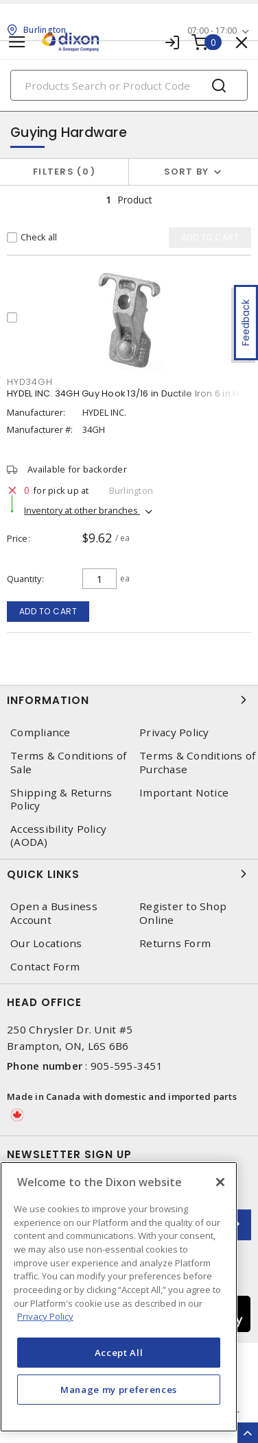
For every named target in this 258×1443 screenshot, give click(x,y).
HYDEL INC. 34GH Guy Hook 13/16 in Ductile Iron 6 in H (123, 393)
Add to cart (48, 611)
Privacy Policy (174, 732)
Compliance (40, 732)
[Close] (220, 1182)
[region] (118, 1297)
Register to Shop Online (182, 913)
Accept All (119, 1352)
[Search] (129, 85)
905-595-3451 (127, 1065)
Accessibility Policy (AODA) (58, 836)
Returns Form (175, 943)
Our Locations (46, 943)
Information (129, 699)
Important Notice (183, 792)
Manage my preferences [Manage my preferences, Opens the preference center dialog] (118, 1389)
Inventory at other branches (82, 510)
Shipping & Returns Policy (61, 799)
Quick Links (129, 873)
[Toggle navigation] (17, 42)
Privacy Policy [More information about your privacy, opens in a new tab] (45, 1316)
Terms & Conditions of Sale (68, 762)
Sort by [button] (186, 171)
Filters (64, 171)
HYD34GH (29, 382)
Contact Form (45, 966)
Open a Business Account (53, 913)
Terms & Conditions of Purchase (197, 762)
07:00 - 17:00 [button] (212, 30)
